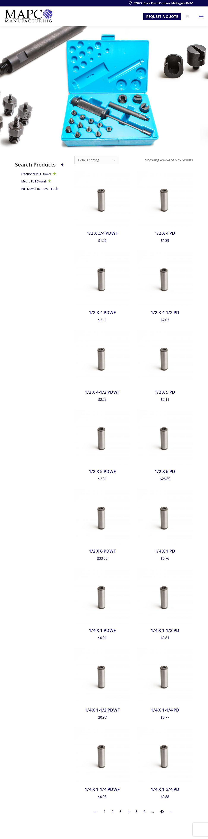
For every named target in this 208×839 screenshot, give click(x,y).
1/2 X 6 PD (165, 471)
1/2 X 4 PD (165, 233)
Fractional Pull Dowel (36, 174)
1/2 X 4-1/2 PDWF (102, 392)
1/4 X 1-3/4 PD (165, 789)
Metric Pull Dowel (33, 181)
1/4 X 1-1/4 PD (165, 710)
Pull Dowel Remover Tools (39, 189)
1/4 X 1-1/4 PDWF (102, 789)
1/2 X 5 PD (165, 392)
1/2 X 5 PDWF (102, 471)
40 (162, 811)
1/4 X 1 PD (165, 551)
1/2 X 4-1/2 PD (165, 312)
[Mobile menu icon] (201, 16)
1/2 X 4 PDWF (102, 312)
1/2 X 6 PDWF (102, 551)
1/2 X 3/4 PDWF (102, 233)
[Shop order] (96, 160)
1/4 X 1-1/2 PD (165, 630)
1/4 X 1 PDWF (102, 630)
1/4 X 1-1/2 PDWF (102, 710)
